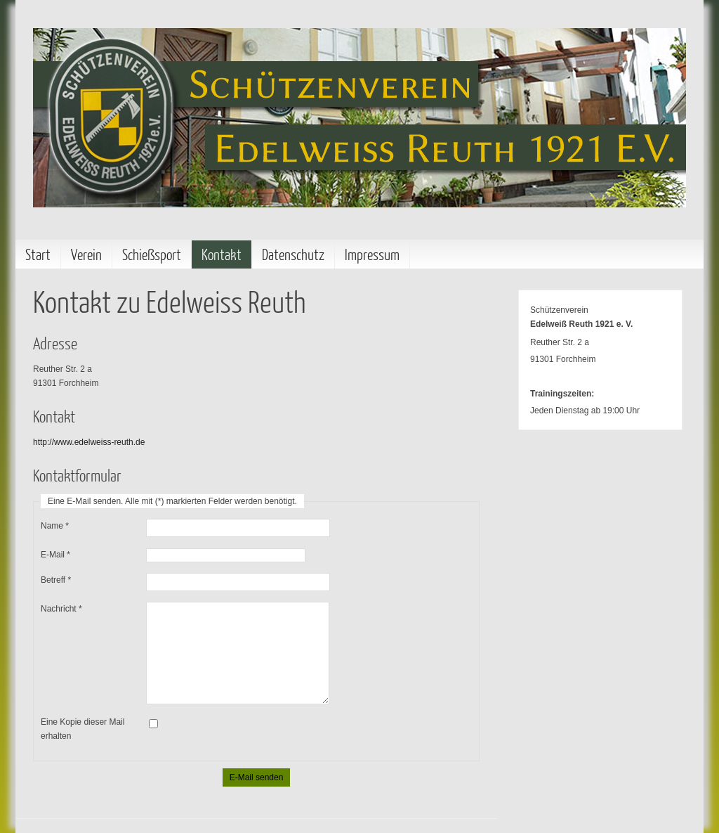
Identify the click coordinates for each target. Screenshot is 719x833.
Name (55, 526)
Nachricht (61, 609)
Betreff (56, 580)
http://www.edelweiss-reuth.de (89, 442)
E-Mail (55, 555)
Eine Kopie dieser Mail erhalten (82, 729)
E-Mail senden (257, 777)
